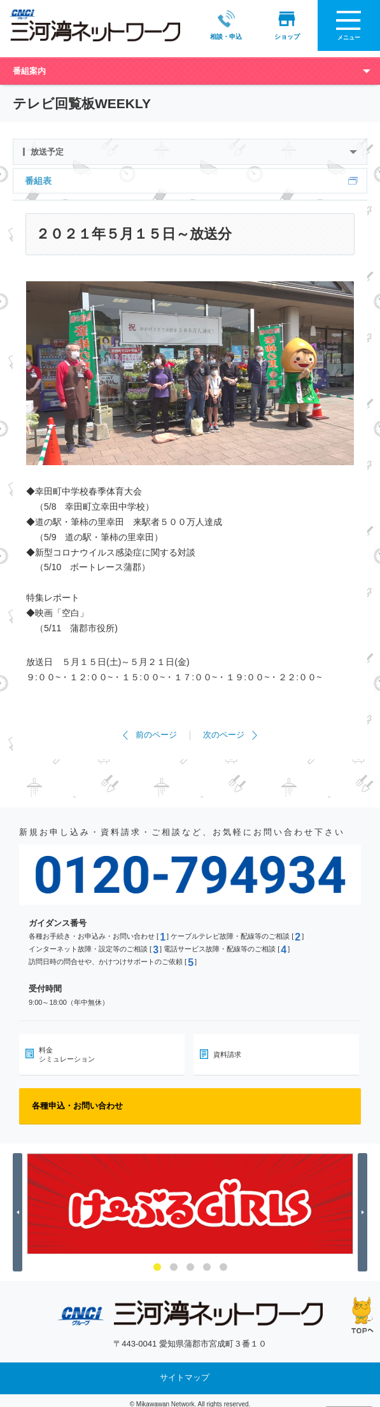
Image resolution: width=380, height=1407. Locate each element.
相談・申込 (224, 24)
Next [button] (364, 1205)
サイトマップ (184, 1371)
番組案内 (29, 64)
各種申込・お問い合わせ (77, 1099)
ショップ (285, 24)
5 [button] (223, 1260)
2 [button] (174, 1260)
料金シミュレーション (67, 1048)
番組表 (38, 174)
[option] (190, 1197)
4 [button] (207, 1260)
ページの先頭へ (362, 1315)
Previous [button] (19, 1205)
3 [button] (190, 1260)
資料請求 (227, 1048)
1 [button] (157, 1260)
